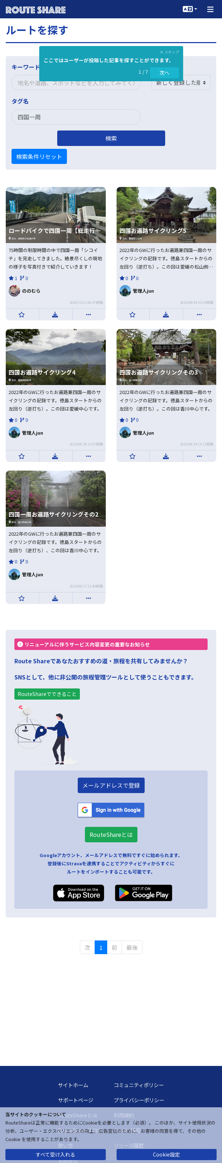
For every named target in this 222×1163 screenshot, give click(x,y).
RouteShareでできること (47, 693)
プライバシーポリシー (139, 1100)
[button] (210, 9)
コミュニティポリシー (139, 1085)
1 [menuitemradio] (101, 947)
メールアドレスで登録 (111, 785)
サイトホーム (73, 1085)
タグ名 (20, 101)
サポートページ (75, 1100)
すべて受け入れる (55, 1154)
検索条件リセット (39, 156)
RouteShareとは (111, 834)
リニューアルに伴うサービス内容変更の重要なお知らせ (83, 644)
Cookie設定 (166, 1154)
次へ (164, 72)
